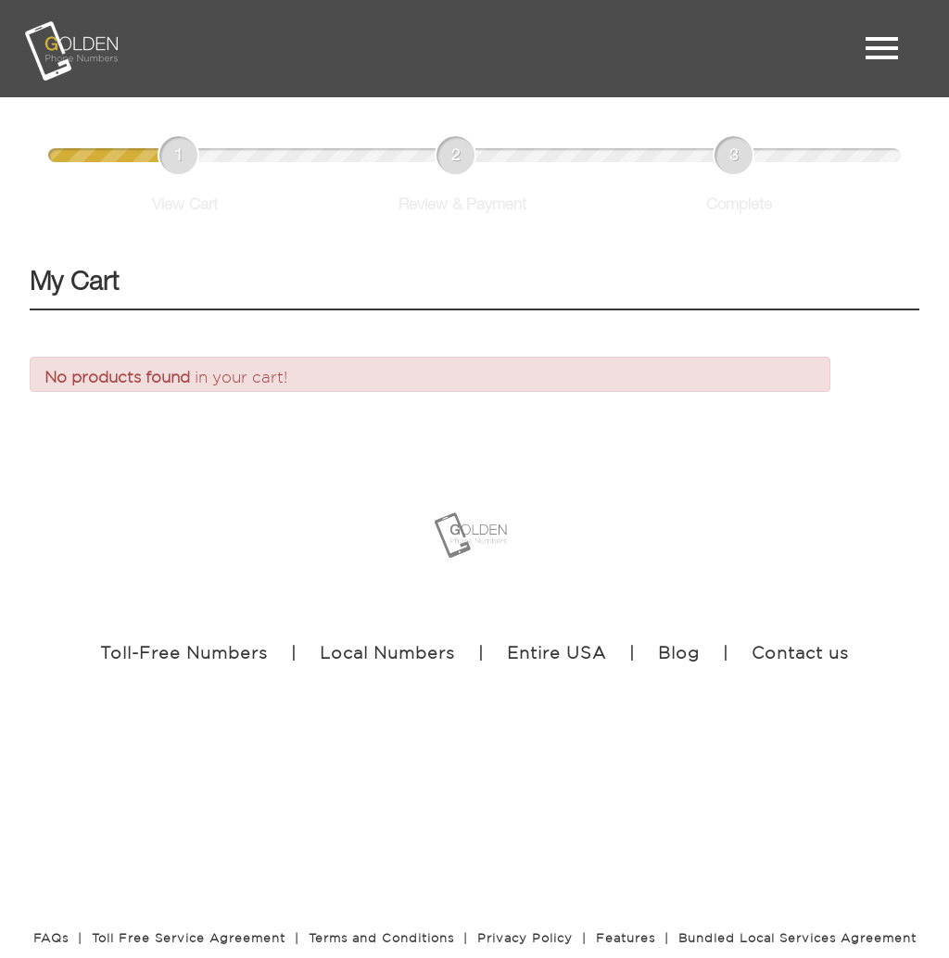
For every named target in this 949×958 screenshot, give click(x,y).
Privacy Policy (525, 938)
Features (625, 938)
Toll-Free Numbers (184, 652)
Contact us (800, 652)
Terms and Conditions (381, 938)
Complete (739, 206)
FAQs (51, 938)
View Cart (185, 206)
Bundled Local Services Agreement (797, 938)
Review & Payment (462, 206)
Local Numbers (387, 652)
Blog (679, 652)
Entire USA (556, 652)
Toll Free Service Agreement (188, 938)
